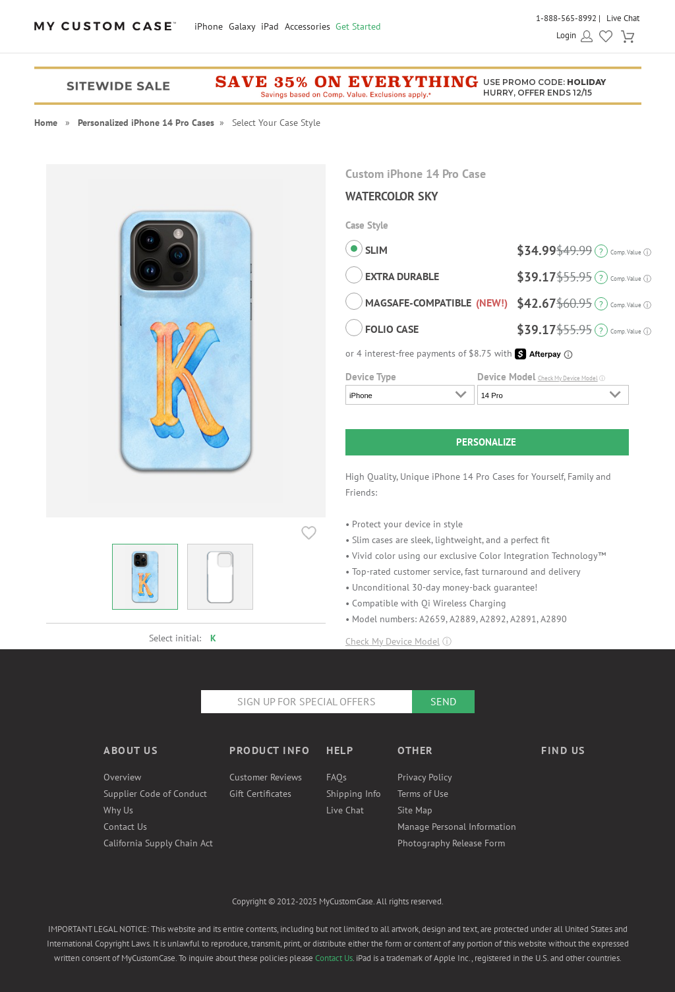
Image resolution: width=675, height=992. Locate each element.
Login (566, 35)
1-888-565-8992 (566, 18)
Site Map (414, 810)
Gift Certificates (260, 794)
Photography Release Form (451, 843)
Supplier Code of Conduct (155, 794)
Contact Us (125, 826)
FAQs (336, 777)
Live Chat (622, 18)
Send (443, 701)
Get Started (358, 26)
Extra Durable (392, 274)
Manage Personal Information (456, 826)
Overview (122, 777)
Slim (366, 248)
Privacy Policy (424, 777)
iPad (270, 26)
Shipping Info (353, 794)
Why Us (118, 810)
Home (45, 123)
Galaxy (242, 26)
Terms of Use (422, 794)
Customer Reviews (265, 777)
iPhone (208, 26)
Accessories (307, 26)
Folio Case (382, 327)
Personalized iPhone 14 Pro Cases (146, 123)
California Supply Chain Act (158, 843)
